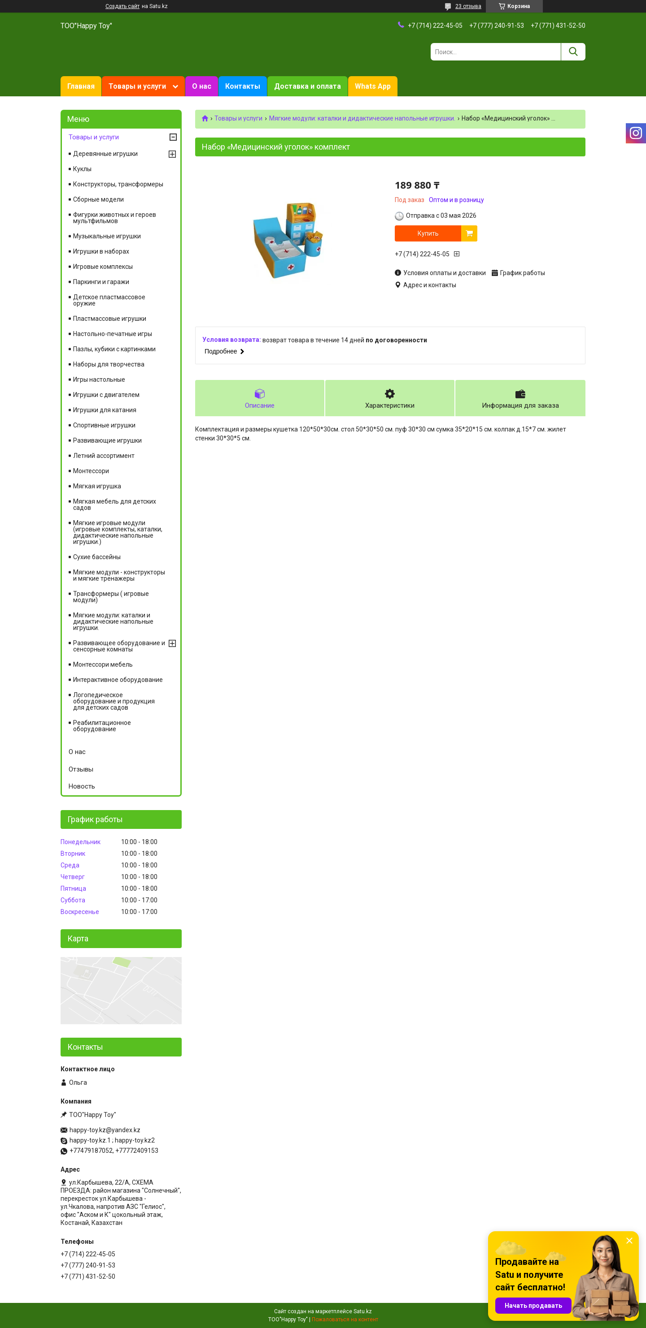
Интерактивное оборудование (118, 679)
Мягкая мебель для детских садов (114, 504)
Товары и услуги (137, 86)
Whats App (373, 86)
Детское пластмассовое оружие (109, 300)
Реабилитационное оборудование (102, 726)
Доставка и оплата (307, 86)
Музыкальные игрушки (107, 236)
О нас (201, 86)
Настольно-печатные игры (112, 333)
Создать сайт (122, 6)
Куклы (82, 168)
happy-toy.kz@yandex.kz (105, 1130)
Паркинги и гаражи (101, 281)
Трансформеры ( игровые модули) (111, 597)
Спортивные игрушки (104, 425)
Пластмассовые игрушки (109, 318)
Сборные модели (98, 199)
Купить (428, 233)
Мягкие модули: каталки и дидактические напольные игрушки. (362, 118)
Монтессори (91, 470)
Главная (81, 86)
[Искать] (573, 51)
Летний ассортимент (104, 455)
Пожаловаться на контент (345, 1319)
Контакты (242, 86)
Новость (82, 786)
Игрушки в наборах (101, 251)
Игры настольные (99, 379)
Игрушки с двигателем (106, 394)
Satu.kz (363, 1311)
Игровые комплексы (103, 266)
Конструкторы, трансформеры (118, 184)
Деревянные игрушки (105, 153)
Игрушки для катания (104, 410)
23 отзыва (468, 6)
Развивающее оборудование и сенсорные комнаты (119, 646)
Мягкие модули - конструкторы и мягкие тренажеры (119, 575)
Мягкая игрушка (97, 486)
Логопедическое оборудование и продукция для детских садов (114, 701)
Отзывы (81, 769)
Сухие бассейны (97, 557)
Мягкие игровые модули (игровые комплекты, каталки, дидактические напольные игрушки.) (117, 532)
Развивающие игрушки (107, 440)
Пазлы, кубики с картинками (114, 349)
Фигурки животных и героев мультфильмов (114, 217)
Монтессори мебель (103, 664)
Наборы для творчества (108, 364)
